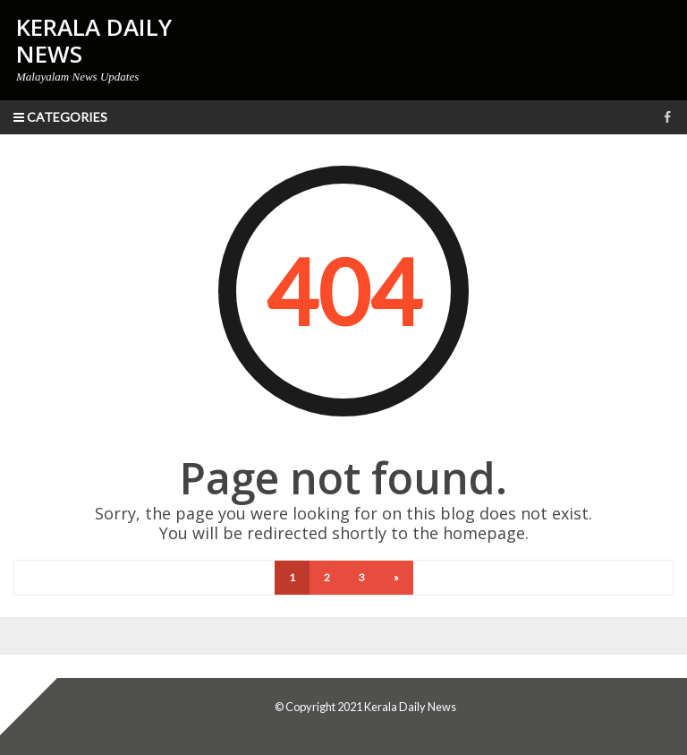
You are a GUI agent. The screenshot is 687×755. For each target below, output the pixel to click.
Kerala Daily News (410, 706)
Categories (60, 116)
